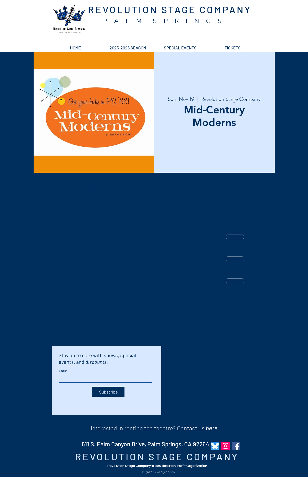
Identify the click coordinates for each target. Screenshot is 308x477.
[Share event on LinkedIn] (87, 330)
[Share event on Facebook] (66, 330)
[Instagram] (225, 446)
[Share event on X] (76, 330)
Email (62, 371)
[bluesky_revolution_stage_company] (215, 446)
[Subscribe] (108, 392)
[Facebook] (236, 446)
